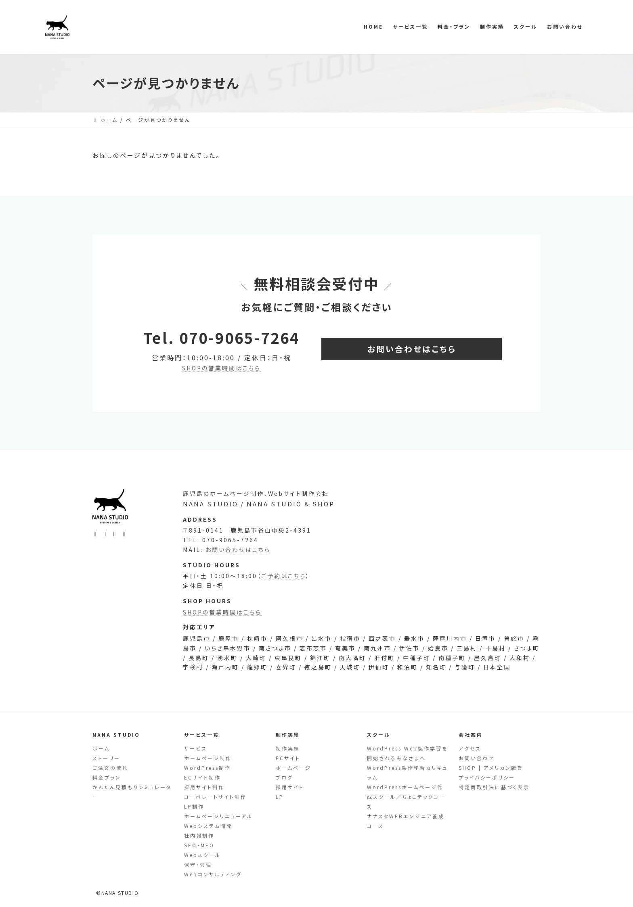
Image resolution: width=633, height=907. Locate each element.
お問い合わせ (477, 757)
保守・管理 (198, 864)
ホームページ (293, 767)
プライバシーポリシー (487, 777)
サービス (195, 748)
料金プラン (106, 777)
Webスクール (202, 854)
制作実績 (288, 748)
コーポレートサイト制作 (215, 796)
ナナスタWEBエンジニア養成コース (405, 821)
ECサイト (288, 757)
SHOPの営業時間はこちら (221, 368)
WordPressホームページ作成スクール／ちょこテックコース (406, 797)
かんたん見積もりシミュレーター (132, 792)
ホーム (101, 748)
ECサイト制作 (202, 777)
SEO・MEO (199, 845)
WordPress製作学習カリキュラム (407, 772)
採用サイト (290, 787)
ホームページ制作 (208, 757)
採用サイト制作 (204, 787)
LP (280, 796)
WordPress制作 (207, 767)
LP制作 (194, 806)
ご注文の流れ (110, 767)
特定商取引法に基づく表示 (494, 787)
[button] (411, 349)
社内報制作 (199, 835)
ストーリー (106, 757)
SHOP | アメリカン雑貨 (491, 767)
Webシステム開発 (208, 825)
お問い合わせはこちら (237, 560)
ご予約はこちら (283, 588)
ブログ (284, 777)
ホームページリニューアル (218, 816)
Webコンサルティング (213, 874)
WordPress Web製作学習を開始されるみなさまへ (407, 753)
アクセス (470, 748)
